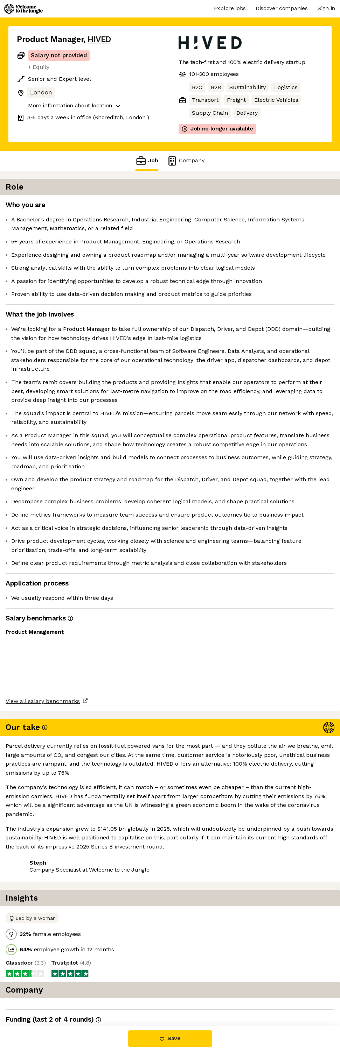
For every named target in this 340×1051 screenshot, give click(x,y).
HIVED (99, 39)
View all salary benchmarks (51, 969)
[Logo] (23, 9)
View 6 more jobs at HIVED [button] (102, 996)
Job (147, 160)
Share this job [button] (36, 996)
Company (185, 160)
